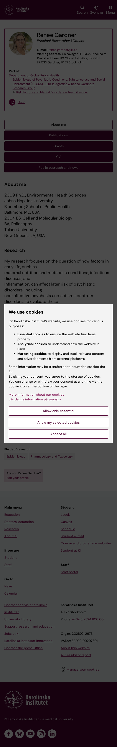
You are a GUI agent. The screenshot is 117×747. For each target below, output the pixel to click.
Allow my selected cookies (58, 422)
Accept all (58, 434)
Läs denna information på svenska (35, 399)
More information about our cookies (36, 394)
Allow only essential (58, 411)
